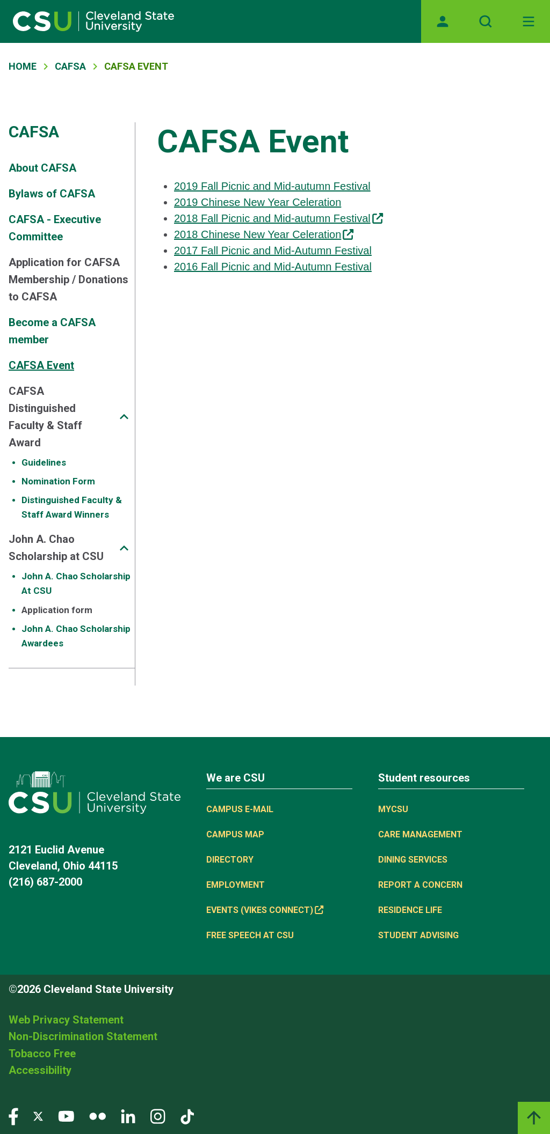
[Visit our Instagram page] (157, 1115)
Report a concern (420, 885)
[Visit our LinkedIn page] (128, 1115)
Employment (235, 885)
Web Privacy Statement (66, 1019)
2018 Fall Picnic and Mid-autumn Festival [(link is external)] (278, 218)
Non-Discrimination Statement (83, 1036)
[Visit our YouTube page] (66, 1115)
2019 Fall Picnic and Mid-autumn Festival (272, 186)
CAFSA (70, 66)
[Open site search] (485, 21)
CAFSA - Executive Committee (55, 228)
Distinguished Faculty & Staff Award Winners (71, 507)
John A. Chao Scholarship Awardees (76, 636)
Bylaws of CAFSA (52, 193)
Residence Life (410, 910)
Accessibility (40, 1070)
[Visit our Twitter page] (38, 1115)
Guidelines (43, 462)
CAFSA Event (41, 365)
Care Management (420, 834)
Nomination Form (58, 481)
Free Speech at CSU (250, 935)
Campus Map (235, 834)
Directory (230, 860)
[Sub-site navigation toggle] (124, 416)
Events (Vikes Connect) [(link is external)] (264, 910)
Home (23, 66)
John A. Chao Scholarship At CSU (76, 583)
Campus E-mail (239, 809)
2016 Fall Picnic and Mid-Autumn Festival (273, 267)
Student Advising (418, 935)
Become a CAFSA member (52, 331)
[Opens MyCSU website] (442, 21)
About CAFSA (42, 167)
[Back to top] (534, 1118)
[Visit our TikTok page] (187, 1115)
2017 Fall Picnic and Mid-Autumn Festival (273, 250)
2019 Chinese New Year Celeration (257, 202)
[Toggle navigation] (528, 21)
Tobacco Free (42, 1053)
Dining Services (412, 860)
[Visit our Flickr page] (97, 1115)
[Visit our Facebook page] (13, 1115)
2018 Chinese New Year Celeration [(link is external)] (264, 234)
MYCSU (393, 809)
